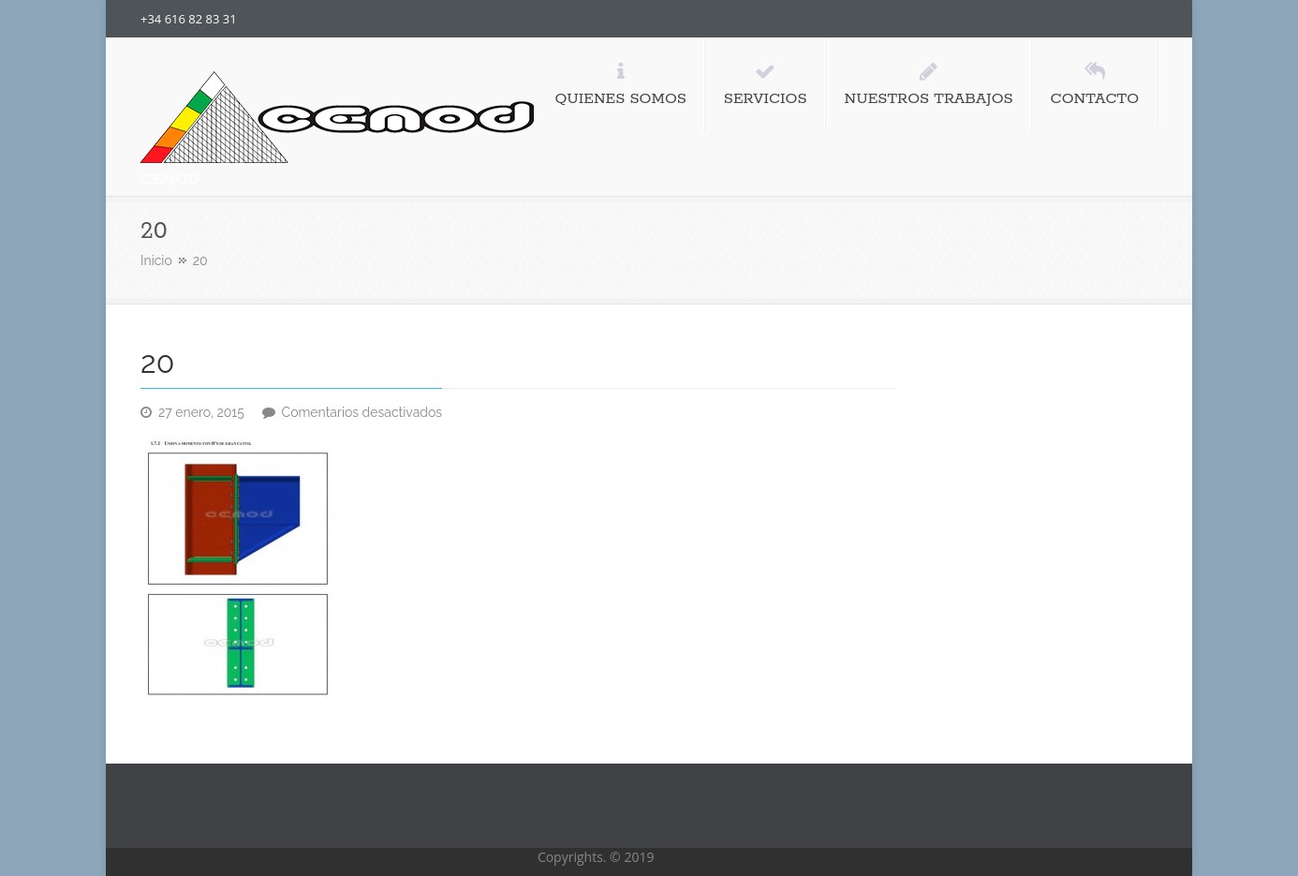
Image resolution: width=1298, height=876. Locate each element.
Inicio (156, 260)
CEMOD (169, 179)
